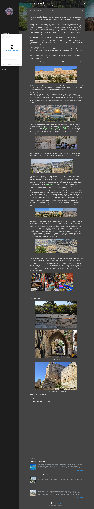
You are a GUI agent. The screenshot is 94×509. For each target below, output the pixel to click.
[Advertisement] (56, 443)
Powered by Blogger (56, 503)
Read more (80, 470)
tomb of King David (50, 184)
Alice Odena (9, 17)
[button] (82, 11)
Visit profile (9, 21)
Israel (34, 401)
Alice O (3, 64)
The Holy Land (46, 401)
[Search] (84, 4)
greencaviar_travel (10, 64)
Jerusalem (39, 401)
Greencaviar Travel (37, 3)
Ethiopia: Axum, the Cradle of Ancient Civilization (43, 488)
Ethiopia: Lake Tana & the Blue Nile (39, 475)
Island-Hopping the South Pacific (38, 461)
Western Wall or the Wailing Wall (54, 128)
